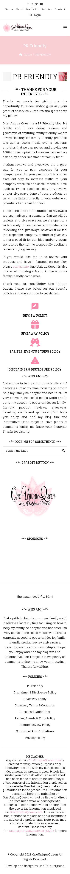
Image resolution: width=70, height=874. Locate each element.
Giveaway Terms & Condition (35, 705)
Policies (46, 9)
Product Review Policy (35, 725)
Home (9, 9)
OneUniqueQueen (45, 854)
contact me (21, 266)
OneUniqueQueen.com (45, 760)
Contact (60, 9)
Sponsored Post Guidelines (35, 731)
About (19, 9)
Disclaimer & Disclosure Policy (35, 692)
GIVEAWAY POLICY (35, 333)
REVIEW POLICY (35, 315)
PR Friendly (35, 686)
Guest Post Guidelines (35, 712)
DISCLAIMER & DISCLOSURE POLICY (35, 369)
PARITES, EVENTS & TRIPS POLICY (35, 351)
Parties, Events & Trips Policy (35, 718)
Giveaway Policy (35, 699)
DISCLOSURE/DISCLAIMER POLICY (31, 830)
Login (35, 15)
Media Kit (32, 9)
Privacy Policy (35, 738)
